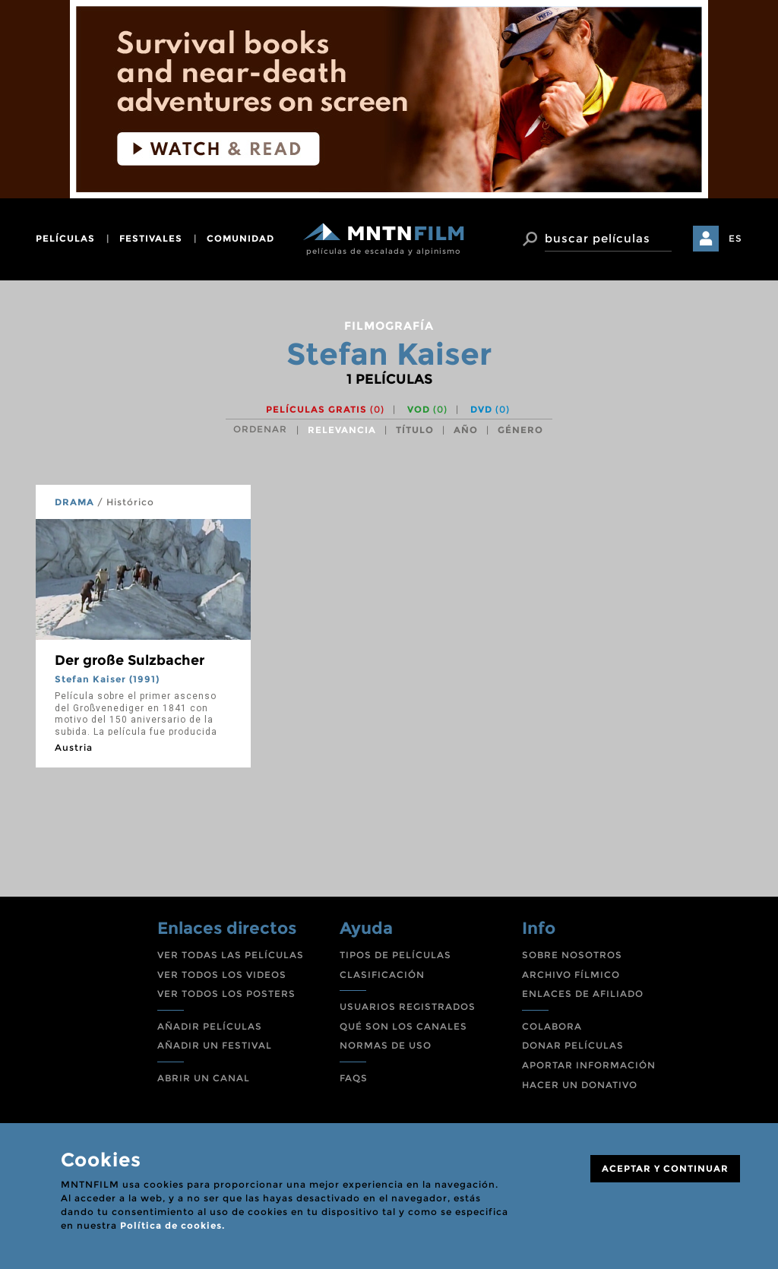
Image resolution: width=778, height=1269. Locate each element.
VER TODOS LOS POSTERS (226, 993)
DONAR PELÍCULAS (573, 1045)
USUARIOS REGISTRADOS (408, 1006)
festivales (150, 238)
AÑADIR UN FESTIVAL (214, 1045)
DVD (490, 409)
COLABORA (552, 1026)
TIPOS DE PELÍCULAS (395, 954)
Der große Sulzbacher (129, 660)
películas (65, 238)
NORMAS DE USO (386, 1045)
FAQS (354, 1078)
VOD (427, 409)
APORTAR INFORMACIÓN (589, 1065)
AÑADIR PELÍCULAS (209, 1026)
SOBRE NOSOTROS (572, 954)
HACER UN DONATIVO (579, 1084)
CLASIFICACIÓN (382, 974)
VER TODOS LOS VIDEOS (221, 974)
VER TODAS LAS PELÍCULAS (230, 954)
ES (735, 238)
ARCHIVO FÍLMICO (571, 974)
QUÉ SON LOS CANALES (403, 1026)
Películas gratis (325, 409)
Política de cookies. (172, 1225)
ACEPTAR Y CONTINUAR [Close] (665, 1168)
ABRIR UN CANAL (203, 1078)
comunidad (240, 238)
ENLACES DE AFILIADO (583, 993)
